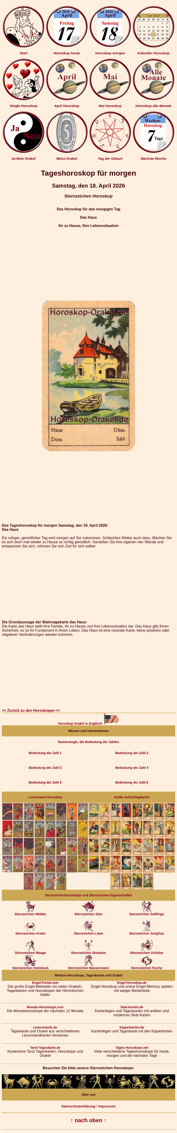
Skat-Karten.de (132, 1007)
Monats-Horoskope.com (45, 1007)
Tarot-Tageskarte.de (45, 1047)
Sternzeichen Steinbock (30, 966)
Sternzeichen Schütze (146, 951)
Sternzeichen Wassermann (88, 966)
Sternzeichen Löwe (88, 932)
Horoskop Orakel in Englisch (88, 723)
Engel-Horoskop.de (132, 983)
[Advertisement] (88, 264)
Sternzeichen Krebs (30, 932)
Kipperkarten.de (132, 1027)
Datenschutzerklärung (78, 1106)
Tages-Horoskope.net (131, 1047)
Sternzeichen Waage (30, 951)
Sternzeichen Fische (146, 966)
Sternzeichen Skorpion (88, 951)
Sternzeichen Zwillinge (146, 912)
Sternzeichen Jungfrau (146, 932)
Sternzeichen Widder (30, 912)
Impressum (107, 1106)
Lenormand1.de (45, 1027)
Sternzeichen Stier (88, 912)
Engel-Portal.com (45, 983)
